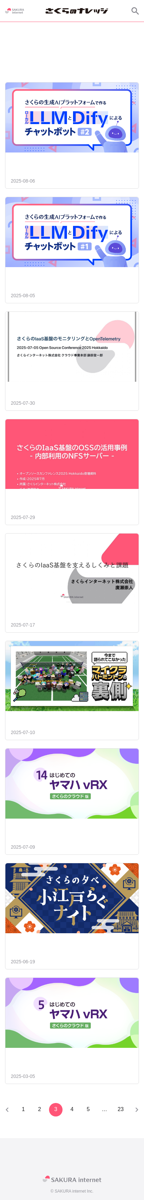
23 (121, 1109)
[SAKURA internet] (14, 11)
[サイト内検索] (135, 10)
